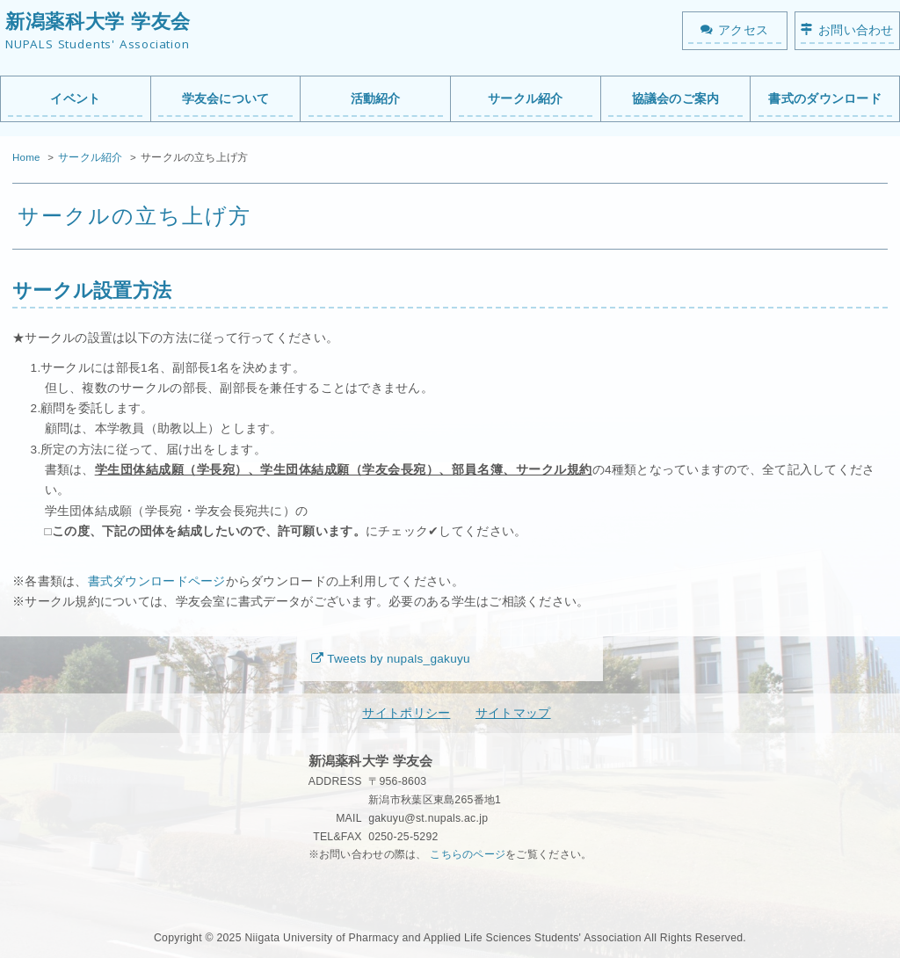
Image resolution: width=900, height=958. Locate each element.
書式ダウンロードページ (157, 581)
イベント (75, 98)
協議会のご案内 (676, 98)
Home (26, 157)
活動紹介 (376, 98)
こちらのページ (467, 854)
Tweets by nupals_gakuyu (398, 658)
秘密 (319, 891)
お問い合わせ (856, 30)
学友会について (226, 98)
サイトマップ (513, 713)
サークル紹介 (525, 98)
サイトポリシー (406, 713)
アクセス (743, 30)
